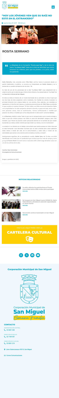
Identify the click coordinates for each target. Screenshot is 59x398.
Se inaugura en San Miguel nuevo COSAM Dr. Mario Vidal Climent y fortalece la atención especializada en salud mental (39, 201)
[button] (53, 7)
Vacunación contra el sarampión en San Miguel (38, 213)
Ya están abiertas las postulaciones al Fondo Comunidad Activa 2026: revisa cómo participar (38, 188)
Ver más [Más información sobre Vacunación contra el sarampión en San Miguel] (25, 214)
